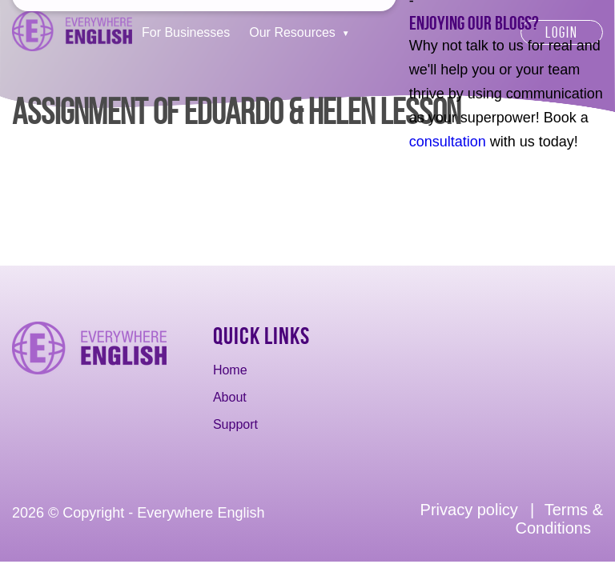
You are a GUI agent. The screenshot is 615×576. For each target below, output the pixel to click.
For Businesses (186, 32)
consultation (447, 142)
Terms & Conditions (559, 519)
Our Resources (292, 32)
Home (230, 370)
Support (235, 424)
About (230, 397)
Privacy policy (469, 509)
